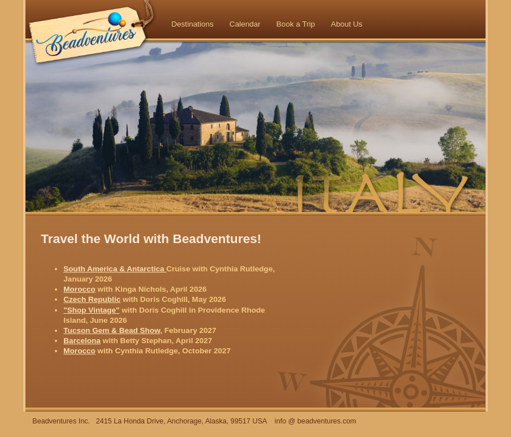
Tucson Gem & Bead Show (111, 330)
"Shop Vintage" (91, 310)
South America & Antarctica (114, 269)
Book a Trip (295, 24)
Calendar (245, 24)
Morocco (79, 289)
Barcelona (82, 340)
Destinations (192, 24)
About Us (346, 24)
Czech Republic (91, 299)
